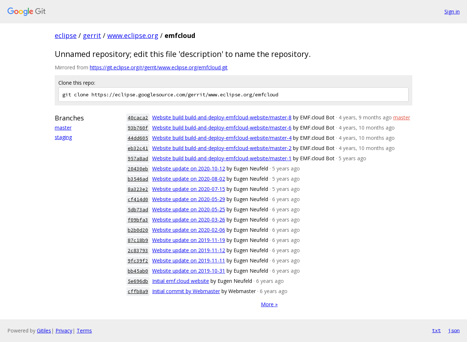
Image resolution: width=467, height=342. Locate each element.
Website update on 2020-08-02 (188, 178)
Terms (84, 330)
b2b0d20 (138, 230)
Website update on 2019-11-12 (188, 250)
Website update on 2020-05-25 (188, 209)
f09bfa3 (138, 220)
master (63, 127)
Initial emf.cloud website (180, 280)
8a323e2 (138, 189)
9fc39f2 (138, 261)
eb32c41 (138, 148)
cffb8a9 (138, 291)
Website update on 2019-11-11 (188, 260)
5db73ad (138, 210)
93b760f (138, 128)
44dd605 (138, 138)
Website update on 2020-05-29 (188, 199)
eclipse (66, 35)
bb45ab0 (138, 271)
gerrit (92, 35)
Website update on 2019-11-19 (188, 240)
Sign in (452, 11)
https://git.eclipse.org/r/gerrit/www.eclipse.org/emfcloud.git (159, 67)
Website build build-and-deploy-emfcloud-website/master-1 (222, 158)
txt (436, 330)
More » (269, 304)
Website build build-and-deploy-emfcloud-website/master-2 (222, 148)
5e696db (138, 281)
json (454, 330)
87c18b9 (138, 240)
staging (63, 137)
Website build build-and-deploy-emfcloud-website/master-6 (222, 127)
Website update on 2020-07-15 (188, 188)
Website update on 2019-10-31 (188, 270)
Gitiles (44, 330)
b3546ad (138, 179)
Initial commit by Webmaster (186, 291)
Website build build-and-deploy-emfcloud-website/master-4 (222, 137)
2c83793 (138, 250)
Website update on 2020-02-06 (188, 229)
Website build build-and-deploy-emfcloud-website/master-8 (222, 117)
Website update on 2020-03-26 (188, 219)
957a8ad (138, 158)
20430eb (138, 169)
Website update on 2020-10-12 (188, 168)
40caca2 (138, 118)
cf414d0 (138, 199)
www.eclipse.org (132, 35)
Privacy (63, 330)
